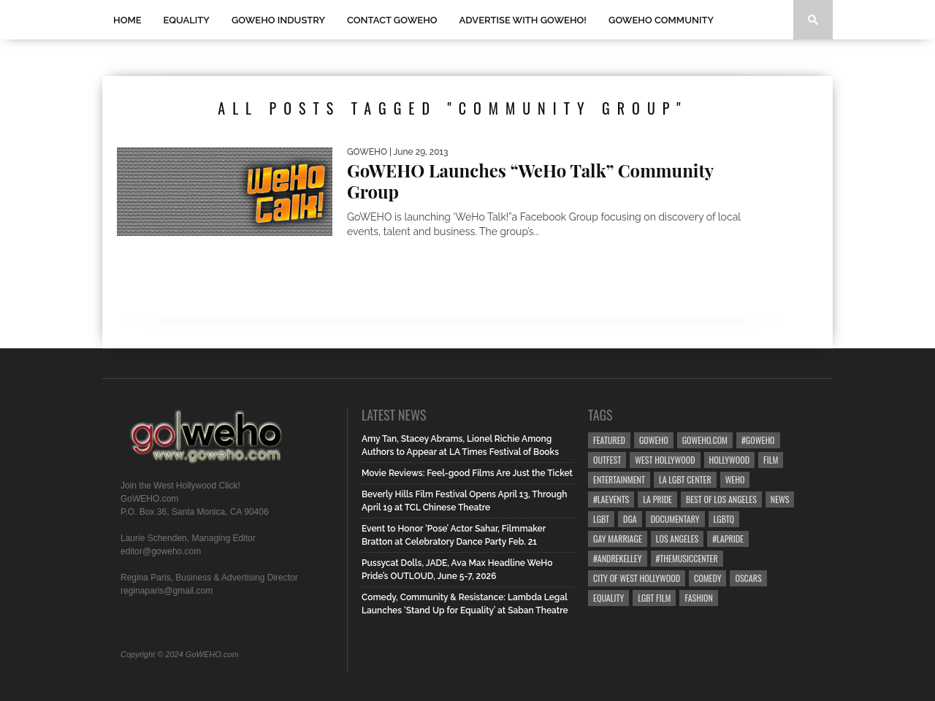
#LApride (728, 538)
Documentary (675, 519)
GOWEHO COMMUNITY (661, 20)
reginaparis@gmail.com (167, 591)
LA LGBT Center (685, 479)
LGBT (601, 519)
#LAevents (611, 499)
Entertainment (619, 479)
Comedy (707, 578)
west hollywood (665, 459)
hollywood (729, 459)
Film (770, 459)
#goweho (758, 440)
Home (127, 20)
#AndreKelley (617, 558)
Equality (187, 20)
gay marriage (617, 538)
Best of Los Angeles (721, 499)
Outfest (607, 459)
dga (630, 519)
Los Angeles (677, 538)
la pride (657, 499)
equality (608, 597)
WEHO (735, 479)
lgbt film (654, 597)
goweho (653, 440)
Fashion (698, 597)
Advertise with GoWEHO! (523, 20)
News (780, 499)
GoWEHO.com (705, 440)
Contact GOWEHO (392, 20)
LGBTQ (724, 519)
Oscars (748, 578)
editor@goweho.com (161, 551)
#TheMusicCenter (687, 558)
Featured (609, 440)
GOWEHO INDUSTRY (278, 20)
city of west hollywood (636, 578)
